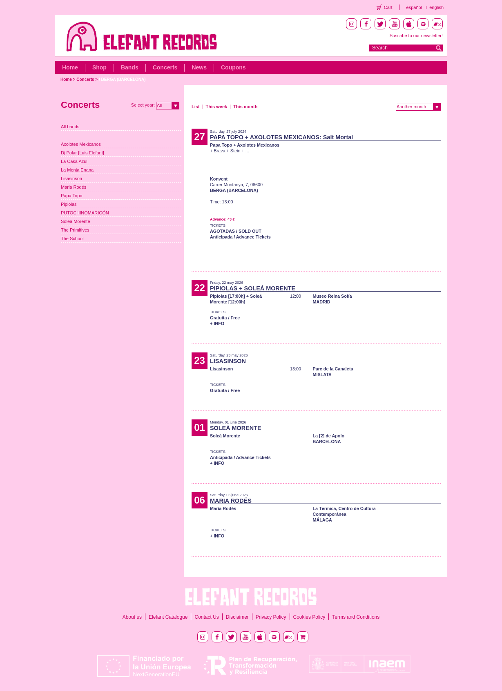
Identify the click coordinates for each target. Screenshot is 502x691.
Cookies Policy (309, 617)
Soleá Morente (75, 221)
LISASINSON (228, 361)
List (196, 106)
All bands (70, 126)
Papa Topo (71, 195)
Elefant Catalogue (168, 617)
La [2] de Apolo (328, 435)
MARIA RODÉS (231, 500)
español (414, 7)
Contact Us (206, 617)
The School (72, 238)
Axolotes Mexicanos (81, 144)
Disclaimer (237, 617)
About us (132, 617)
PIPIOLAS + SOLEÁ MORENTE (252, 288)
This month (245, 106)
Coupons (233, 67)
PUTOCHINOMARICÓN (85, 212)
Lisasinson (71, 178)
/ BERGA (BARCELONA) (122, 79)
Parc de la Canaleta (332, 368)
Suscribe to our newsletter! (416, 35)
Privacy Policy (271, 617)
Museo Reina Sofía (332, 296)
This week (217, 106)
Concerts (165, 67)
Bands (129, 67)
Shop (99, 67)
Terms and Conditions (355, 617)
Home (70, 67)
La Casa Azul (74, 161)
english (436, 7)
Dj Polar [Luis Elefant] (82, 152)
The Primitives (75, 229)
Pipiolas (69, 204)
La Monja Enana (77, 169)
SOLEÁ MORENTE (235, 428)
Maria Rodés (73, 187)
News (199, 67)
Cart (388, 7)
